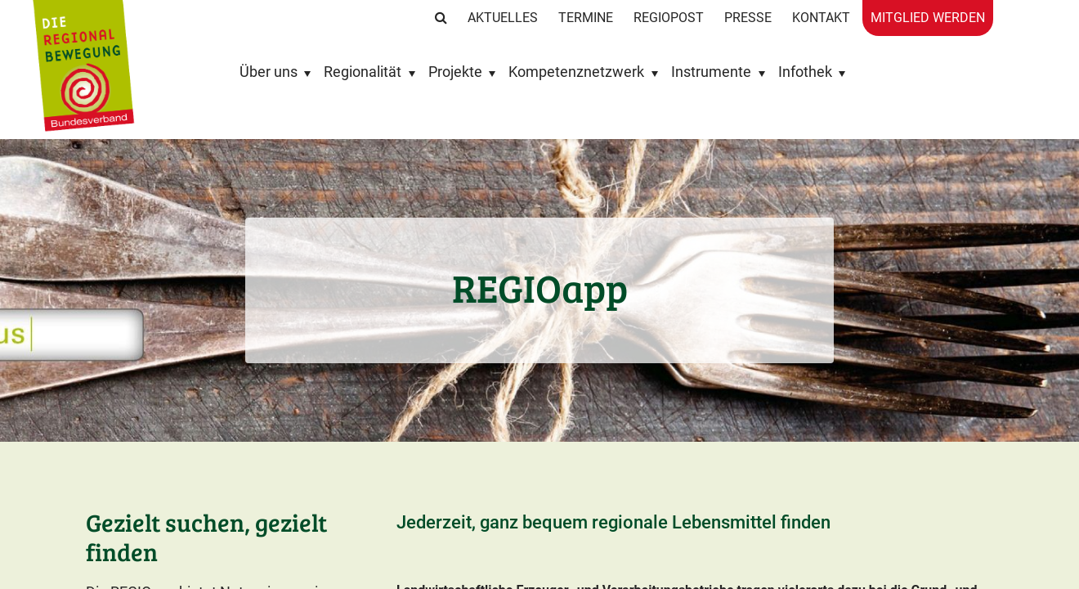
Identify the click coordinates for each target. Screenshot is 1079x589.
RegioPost (669, 17)
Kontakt (821, 17)
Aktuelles (503, 17)
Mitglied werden (928, 17)
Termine (585, 17)
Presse (748, 17)
